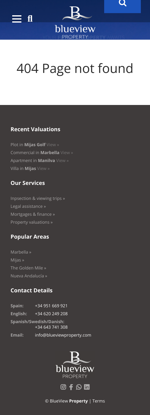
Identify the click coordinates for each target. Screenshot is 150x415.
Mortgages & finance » (33, 214)
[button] (16, 19)
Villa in (30, 168)
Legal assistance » (28, 206)
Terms (98, 401)
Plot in (35, 145)
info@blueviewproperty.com (63, 335)
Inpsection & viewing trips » (38, 198)
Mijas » (17, 260)
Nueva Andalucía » (29, 276)
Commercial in (42, 153)
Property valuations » (32, 222)
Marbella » (21, 252)
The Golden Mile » (28, 268)
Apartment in (40, 161)
